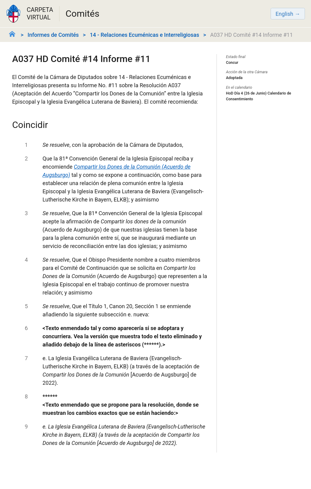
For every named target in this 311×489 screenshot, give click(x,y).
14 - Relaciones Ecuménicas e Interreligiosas (144, 35)
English (284, 14)
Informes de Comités (53, 35)
